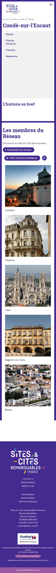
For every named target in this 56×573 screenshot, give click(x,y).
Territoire (14, 19)
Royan (28, 388)
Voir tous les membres (23, 157)
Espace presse (28, 482)
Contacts (28, 479)
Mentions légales (28, 502)
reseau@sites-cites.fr (28, 525)
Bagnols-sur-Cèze (28, 338)
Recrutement (28, 498)
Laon (28, 288)
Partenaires (28, 494)
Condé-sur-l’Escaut (13, 9)
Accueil (6, 19)
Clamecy (28, 238)
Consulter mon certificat (29, 556)
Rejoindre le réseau (19, 149)
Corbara (28, 188)
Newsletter (28, 486)
